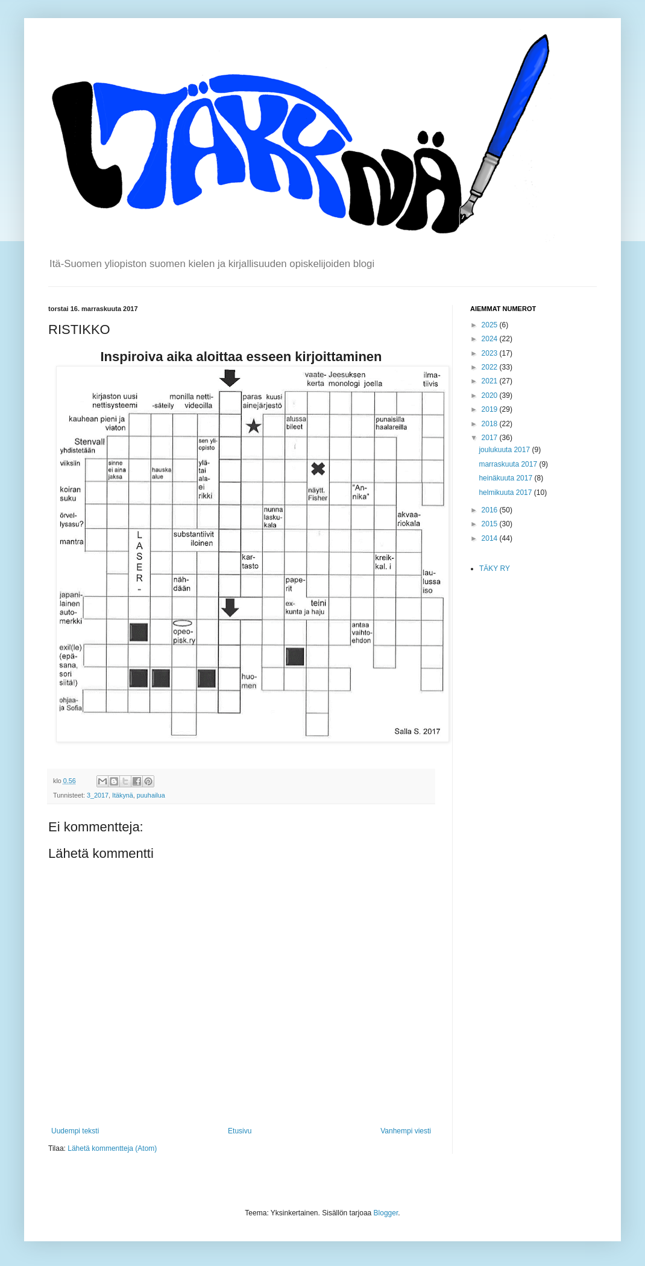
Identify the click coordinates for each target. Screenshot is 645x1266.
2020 (491, 395)
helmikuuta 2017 (506, 492)
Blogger (386, 1213)
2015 (491, 524)
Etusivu (239, 1131)
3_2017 (98, 795)
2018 (491, 424)
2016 (491, 510)
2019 (491, 409)
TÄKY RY (494, 568)
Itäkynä (122, 795)
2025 (491, 325)
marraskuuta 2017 (509, 464)
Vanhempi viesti (405, 1131)
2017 (491, 437)
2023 (491, 353)
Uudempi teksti (75, 1131)
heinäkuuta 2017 (506, 478)
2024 (491, 339)
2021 (491, 381)
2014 (491, 538)
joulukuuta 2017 (505, 450)
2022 (491, 367)
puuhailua (151, 795)
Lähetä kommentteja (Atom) (112, 1148)
